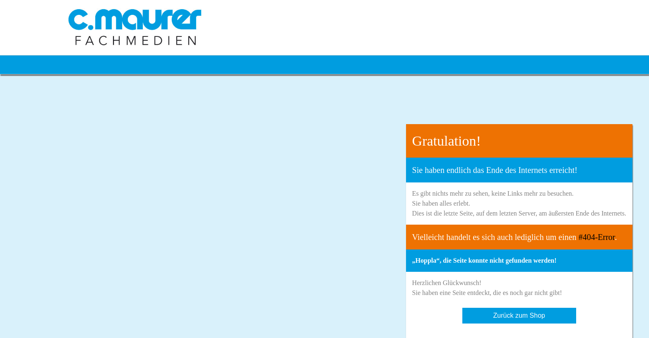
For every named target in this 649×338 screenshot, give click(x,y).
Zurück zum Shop (519, 315)
